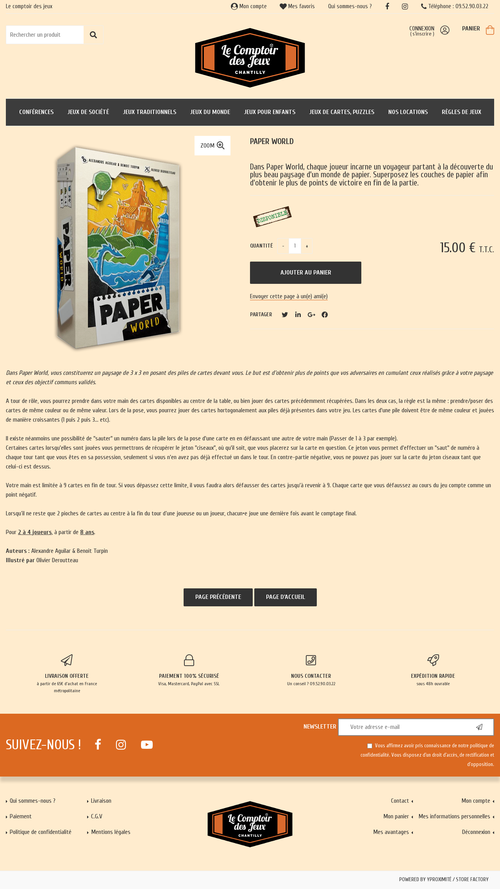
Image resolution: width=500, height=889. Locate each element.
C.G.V (96, 816)
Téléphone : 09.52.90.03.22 (454, 6)
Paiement (21, 816)
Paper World (272, 141)
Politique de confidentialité (40, 832)
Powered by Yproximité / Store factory (444, 880)
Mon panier (396, 816)
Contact (400, 800)
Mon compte (249, 6)
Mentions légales (110, 832)
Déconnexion (476, 832)
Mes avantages (391, 832)
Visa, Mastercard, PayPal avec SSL (189, 670)
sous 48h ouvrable (433, 670)
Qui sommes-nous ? (350, 6)
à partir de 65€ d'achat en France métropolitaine (67, 673)
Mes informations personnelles (454, 816)
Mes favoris (297, 6)
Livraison (101, 800)
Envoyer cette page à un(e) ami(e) (289, 296)
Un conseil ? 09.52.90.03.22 (311, 670)
